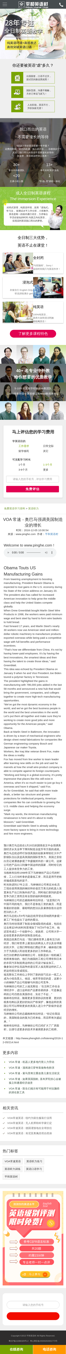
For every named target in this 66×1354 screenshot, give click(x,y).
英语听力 (33, 508)
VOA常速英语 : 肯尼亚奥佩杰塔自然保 (29, 1133)
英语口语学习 (34, 1168)
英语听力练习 (34, 1161)
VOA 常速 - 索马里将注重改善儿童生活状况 (34, 1073)
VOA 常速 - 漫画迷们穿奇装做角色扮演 (31, 1067)
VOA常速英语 (13, 1161)
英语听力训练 (12, 1168)
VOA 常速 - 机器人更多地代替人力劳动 (31, 1061)
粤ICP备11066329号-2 (19, 1341)
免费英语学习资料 (14, 508)
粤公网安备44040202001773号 (43, 1341)
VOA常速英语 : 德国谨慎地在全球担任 (29, 1128)
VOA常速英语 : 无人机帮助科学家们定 (29, 1122)
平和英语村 (51, 534)
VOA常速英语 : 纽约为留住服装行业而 (29, 1117)
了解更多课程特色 (33, 334)
